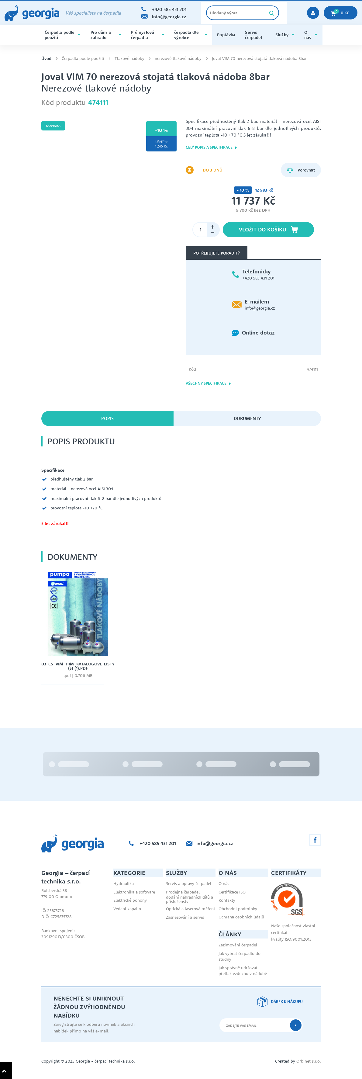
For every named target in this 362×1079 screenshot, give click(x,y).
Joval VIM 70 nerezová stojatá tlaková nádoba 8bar (259, 58)
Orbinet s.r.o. (308, 1061)
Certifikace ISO (232, 892)
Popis (107, 418)
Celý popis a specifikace (211, 147)
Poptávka (226, 34)
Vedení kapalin (127, 908)
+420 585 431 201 (258, 278)
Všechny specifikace (208, 383)
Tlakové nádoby (129, 58)
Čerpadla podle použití (63, 34)
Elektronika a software (134, 892)
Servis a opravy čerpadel (188, 883)
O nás (311, 34)
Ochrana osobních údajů (241, 917)
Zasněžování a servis (185, 917)
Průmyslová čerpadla (147, 34)
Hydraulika (123, 883)
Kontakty (227, 900)
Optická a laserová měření (190, 908)
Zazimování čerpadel (238, 945)
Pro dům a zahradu (106, 34)
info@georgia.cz (260, 308)
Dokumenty (247, 418)
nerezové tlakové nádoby (178, 58)
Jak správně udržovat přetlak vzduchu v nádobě (243, 971)
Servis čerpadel (253, 34)
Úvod (46, 58)
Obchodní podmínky (238, 908)
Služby (285, 34)
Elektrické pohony (130, 900)
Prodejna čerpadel (183, 892)
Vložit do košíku (268, 229)
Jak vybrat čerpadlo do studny (239, 956)
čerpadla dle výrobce (190, 34)
